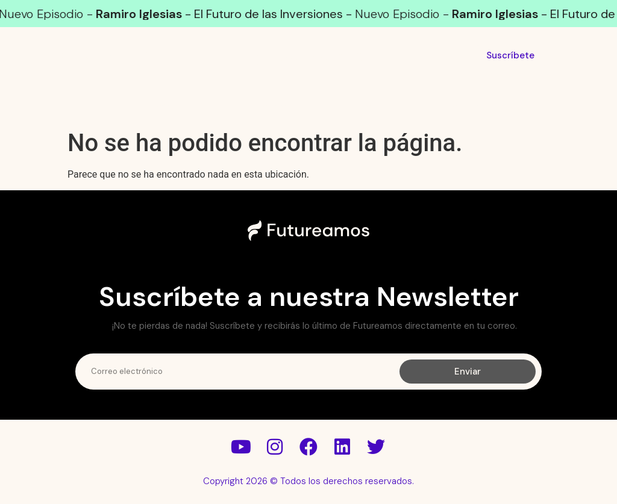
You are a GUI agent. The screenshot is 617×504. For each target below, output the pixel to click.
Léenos (354, 104)
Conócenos (452, 104)
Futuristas (258, 104)
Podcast (157, 104)
